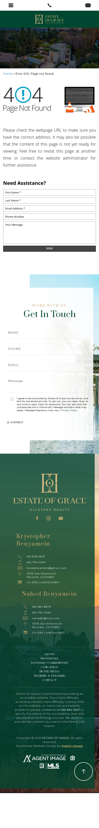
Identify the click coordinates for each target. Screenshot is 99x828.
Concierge (49, 667)
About (49, 654)
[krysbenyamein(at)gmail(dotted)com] (88, 5)
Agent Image (72, 746)
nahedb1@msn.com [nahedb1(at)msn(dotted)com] (46, 618)
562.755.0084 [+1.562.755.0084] (36, 562)
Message (49, 384)
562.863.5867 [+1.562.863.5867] (36, 556)
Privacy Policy (68, 410)
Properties (49, 658)
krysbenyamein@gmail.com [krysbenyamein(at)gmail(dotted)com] (47, 567)
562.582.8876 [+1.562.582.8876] (41, 606)
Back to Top (83, 771)
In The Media (49, 671)
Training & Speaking (49, 675)
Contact (49, 680)
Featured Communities (49, 663)
